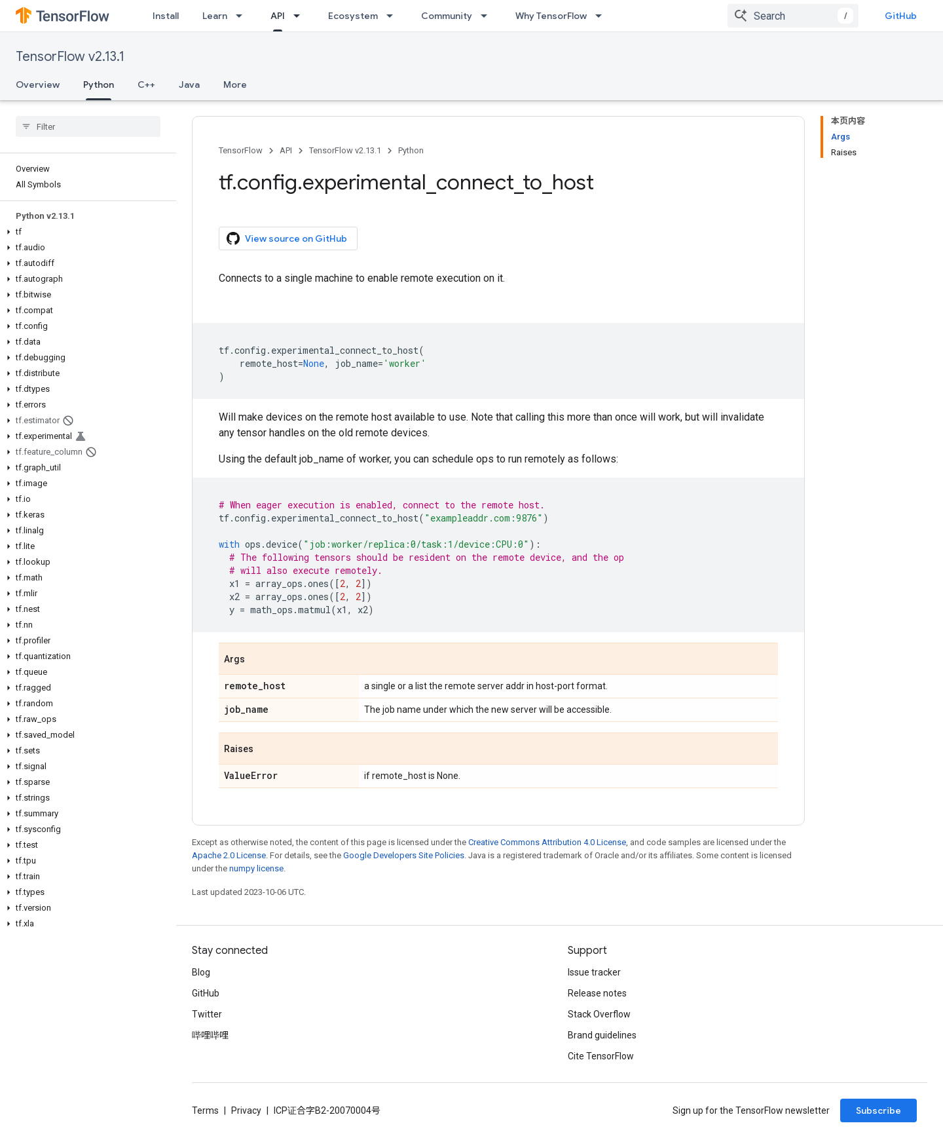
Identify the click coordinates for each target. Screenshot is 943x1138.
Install (166, 16)
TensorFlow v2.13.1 (70, 56)
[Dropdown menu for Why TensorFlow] (602, 15)
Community (446, 16)
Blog (201, 972)
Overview (38, 84)
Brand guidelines (602, 1035)
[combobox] (793, 16)
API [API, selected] (277, 16)
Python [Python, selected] (98, 84)
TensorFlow (241, 150)
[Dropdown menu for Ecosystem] (393, 15)
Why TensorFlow (551, 16)
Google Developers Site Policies (403, 855)
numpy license (256, 868)
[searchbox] (88, 126)
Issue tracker (594, 972)
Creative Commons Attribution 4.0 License (547, 842)
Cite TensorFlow (601, 1056)
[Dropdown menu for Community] (488, 15)
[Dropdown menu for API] (300, 15)
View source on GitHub (287, 238)
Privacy (246, 1110)
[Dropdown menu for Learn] (243, 15)
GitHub (901, 16)
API (286, 150)
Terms (205, 1110)
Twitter (207, 1014)
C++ (146, 84)
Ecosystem (353, 16)
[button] (85, 232)
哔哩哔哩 (210, 1035)
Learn (214, 16)
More (235, 84)
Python (411, 150)
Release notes (597, 993)
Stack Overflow (599, 1014)
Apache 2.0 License (229, 855)
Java (189, 84)
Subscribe (878, 1110)
